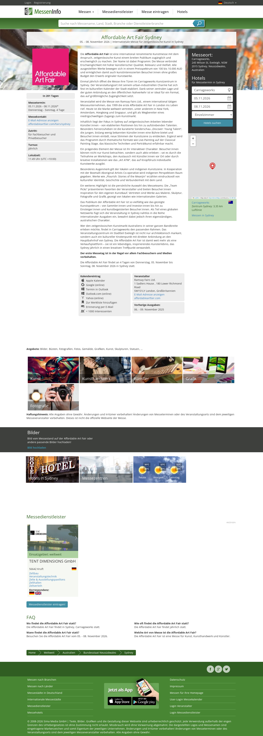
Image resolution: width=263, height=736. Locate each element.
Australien (69, 652)
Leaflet (196, 198)
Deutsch (230, 2)
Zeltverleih (35, 585)
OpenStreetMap (214, 198)
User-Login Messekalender (186, 699)
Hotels (182, 11)
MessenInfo (43, 11)
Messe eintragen (155, 11)
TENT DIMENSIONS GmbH (52, 561)
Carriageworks (200, 202)
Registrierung (42, 2)
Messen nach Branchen (41, 679)
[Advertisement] (131, 335)
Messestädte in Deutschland (44, 693)
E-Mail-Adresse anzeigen (43, 120)
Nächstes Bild (76, 538)
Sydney (128, 652)
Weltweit (49, 652)
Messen (86, 11)
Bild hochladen (36, 447)
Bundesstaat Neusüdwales (99, 652)
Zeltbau (34, 573)
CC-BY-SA (232, 198)
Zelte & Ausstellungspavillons (47, 579)
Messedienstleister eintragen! (47, 604)
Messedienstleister (117, 11)
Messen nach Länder (40, 686)
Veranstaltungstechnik (43, 576)
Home (32, 652)
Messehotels (35, 712)
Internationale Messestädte (44, 699)
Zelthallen (35, 582)
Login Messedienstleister (185, 712)
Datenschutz (177, 679)
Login (28, 2)
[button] (212, 166)
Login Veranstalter (181, 706)
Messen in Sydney (203, 215)
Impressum (177, 686)
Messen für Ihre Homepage (186, 693)
